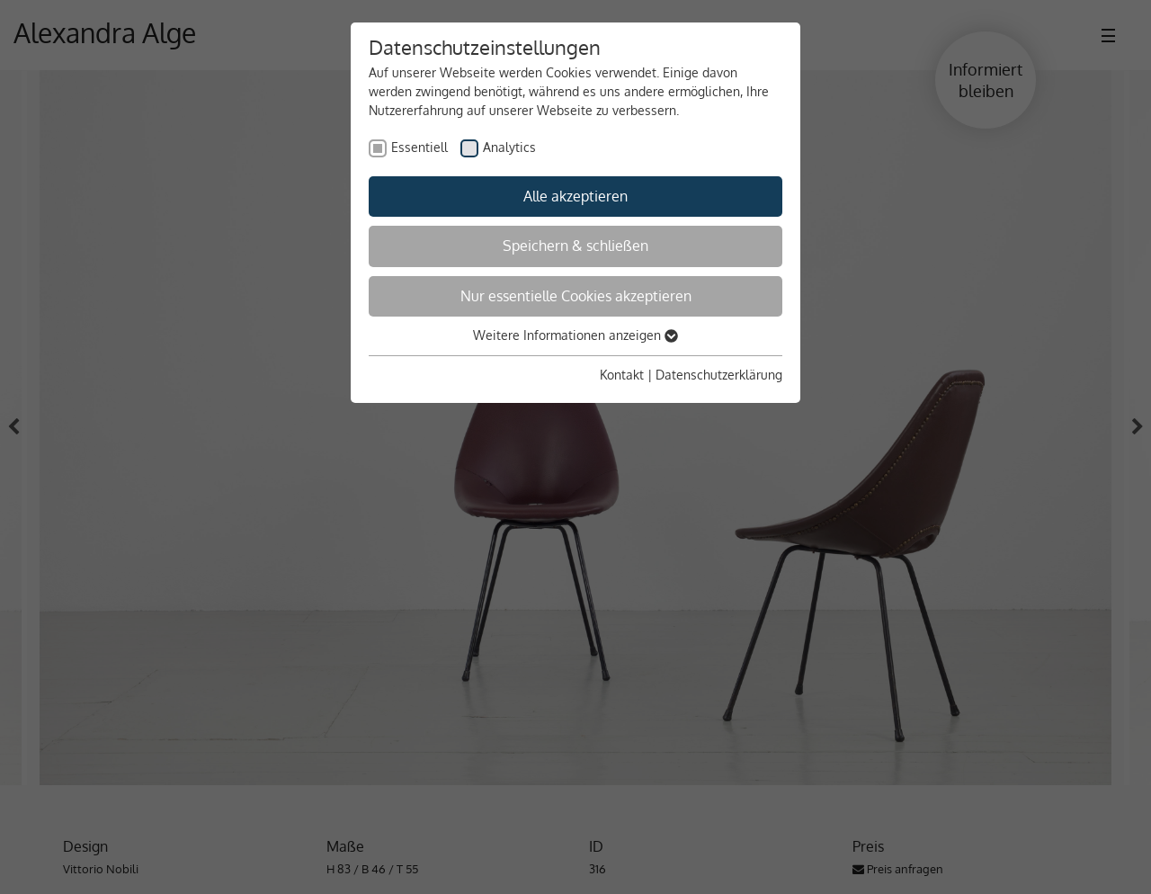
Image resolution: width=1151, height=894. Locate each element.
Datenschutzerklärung (719, 374)
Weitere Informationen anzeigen (575, 335)
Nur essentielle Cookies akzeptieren (575, 296)
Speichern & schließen (575, 246)
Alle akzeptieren (575, 196)
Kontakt (622, 374)
